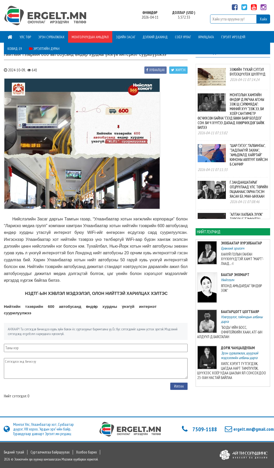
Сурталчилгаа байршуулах (50, 452)
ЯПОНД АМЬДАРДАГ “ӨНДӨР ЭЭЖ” (241, 288)
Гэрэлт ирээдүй (233, 37)
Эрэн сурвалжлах (51, 37)
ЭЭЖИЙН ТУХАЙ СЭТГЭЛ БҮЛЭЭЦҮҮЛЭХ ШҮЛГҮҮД (247, 72)
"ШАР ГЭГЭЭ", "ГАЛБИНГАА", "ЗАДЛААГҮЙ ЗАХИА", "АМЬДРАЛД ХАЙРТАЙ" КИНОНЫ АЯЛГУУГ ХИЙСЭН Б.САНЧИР (249, 155)
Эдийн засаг (125, 37)
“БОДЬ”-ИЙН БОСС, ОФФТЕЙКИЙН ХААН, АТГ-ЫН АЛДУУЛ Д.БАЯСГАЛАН (229, 332)
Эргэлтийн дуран (44, 48)
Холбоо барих (86, 452)
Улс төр (25, 37)
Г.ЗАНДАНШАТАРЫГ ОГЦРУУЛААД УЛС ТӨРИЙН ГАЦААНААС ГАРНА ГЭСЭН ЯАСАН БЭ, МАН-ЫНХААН (249, 189)
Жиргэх (178, 70)
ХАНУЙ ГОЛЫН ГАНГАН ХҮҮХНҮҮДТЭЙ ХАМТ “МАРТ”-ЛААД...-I (242, 259)
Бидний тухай (14, 452)
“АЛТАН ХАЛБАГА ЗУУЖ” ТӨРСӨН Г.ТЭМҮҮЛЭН (246, 216)
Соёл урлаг (183, 37)
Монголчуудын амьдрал (90, 37)
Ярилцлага (206, 37)
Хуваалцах (155, 70)
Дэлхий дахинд (155, 37)
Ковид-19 (15, 48)
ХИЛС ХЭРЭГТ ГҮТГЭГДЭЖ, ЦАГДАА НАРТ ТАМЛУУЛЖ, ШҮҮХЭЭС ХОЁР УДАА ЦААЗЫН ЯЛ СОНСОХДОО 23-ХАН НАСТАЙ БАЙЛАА (231, 370)
